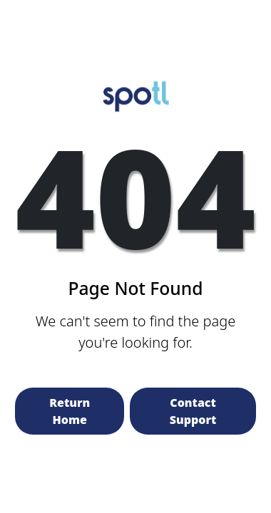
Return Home (69, 411)
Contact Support (193, 411)
